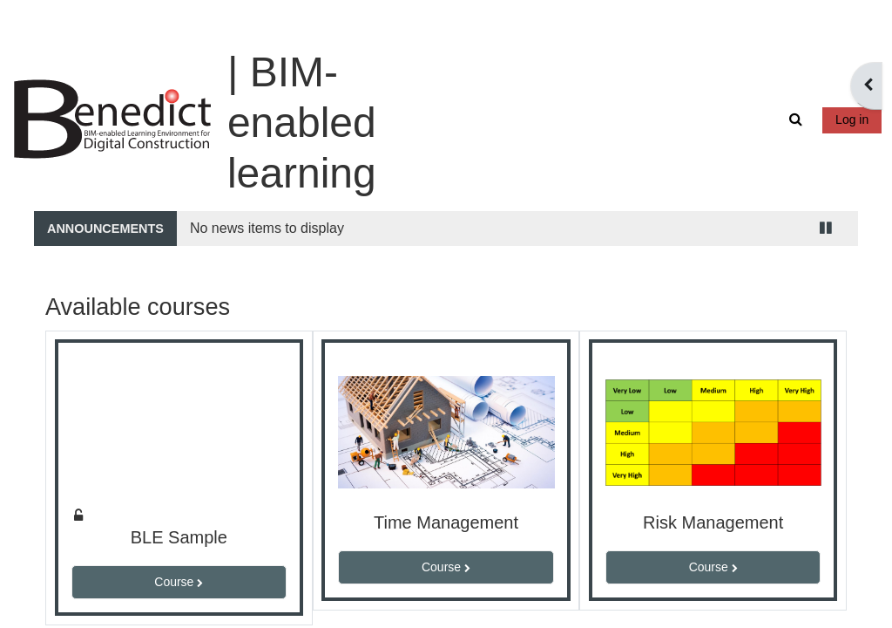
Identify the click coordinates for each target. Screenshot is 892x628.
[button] (786, 79)
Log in (839, 78)
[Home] (124, 78)
